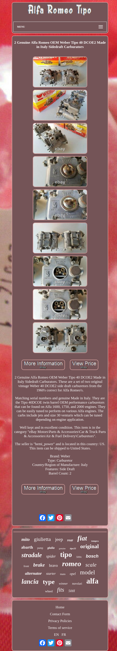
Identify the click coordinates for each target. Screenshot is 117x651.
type (49, 581)
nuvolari (77, 583)
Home (60, 607)
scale (91, 565)
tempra (95, 541)
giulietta (42, 539)
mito (25, 539)
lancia (30, 581)
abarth (27, 547)
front (26, 566)
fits (60, 590)
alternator (33, 573)
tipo (66, 554)
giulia (50, 547)
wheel (49, 591)
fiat (82, 538)
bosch (92, 556)
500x (78, 556)
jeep (59, 539)
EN (56, 635)
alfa (92, 581)
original (89, 546)
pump (40, 547)
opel (73, 574)
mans (62, 574)
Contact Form (60, 614)
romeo (71, 564)
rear (70, 540)
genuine (62, 548)
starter (51, 574)
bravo (53, 565)
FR (64, 635)
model (87, 572)
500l (71, 591)
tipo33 (73, 548)
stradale (31, 555)
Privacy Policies (60, 621)
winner (63, 583)
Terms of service (60, 628)
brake (39, 565)
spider (51, 556)
